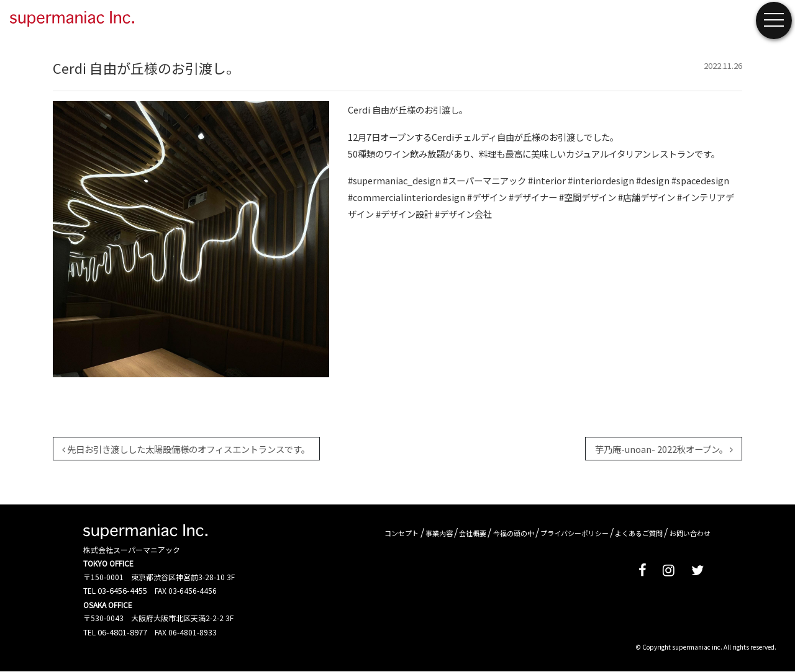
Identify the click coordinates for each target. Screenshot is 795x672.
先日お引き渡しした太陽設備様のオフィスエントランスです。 (186, 448)
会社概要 (472, 533)
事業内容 (439, 533)
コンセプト (401, 533)
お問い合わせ (690, 533)
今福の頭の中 (513, 533)
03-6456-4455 (122, 590)
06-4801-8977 (122, 632)
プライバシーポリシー (574, 533)
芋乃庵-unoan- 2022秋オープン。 (664, 448)
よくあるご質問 (639, 533)
